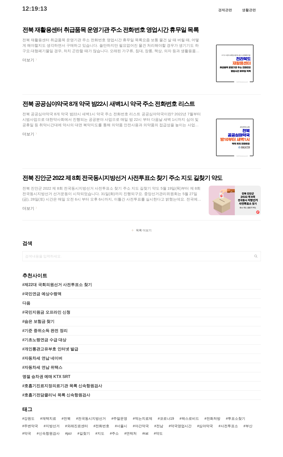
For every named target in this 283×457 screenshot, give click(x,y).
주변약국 (31, 426)
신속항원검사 (49, 433)
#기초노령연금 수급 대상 (44, 340)
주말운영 (120, 418)
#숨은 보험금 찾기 (38, 321)
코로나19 (167, 418)
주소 (115, 433)
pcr (69, 433)
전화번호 (102, 426)
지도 (100, 433)
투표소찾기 (236, 418)
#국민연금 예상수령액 (41, 294)
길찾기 (85, 433)
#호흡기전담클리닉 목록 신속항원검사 (56, 395)
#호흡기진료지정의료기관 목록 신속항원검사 (62, 386)
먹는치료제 (143, 418)
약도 (159, 433)
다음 (26, 303)
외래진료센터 (77, 426)
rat (146, 433)
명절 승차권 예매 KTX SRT (46, 376)
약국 (27, 433)
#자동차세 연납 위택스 (42, 367)
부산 (248, 426)
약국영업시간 (181, 426)
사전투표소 (229, 426)
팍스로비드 (190, 418)
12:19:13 (34, 8)
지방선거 (53, 426)
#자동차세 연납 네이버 (42, 358)
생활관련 (249, 10)
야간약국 (142, 426)
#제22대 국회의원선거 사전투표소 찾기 (57, 285)
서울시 (122, 426)
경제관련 (225, 10)
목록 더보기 (144, 230)
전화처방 (213, 418)
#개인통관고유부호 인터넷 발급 (50, 349)
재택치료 (49, 418)
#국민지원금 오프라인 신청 (46, 312)
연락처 (131, 433)
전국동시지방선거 (92, 418)
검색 (256, 256)
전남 (159, 426)
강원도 (29, 418)
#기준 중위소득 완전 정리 (45, 331)
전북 (67, 418)
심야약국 (206, 426)
